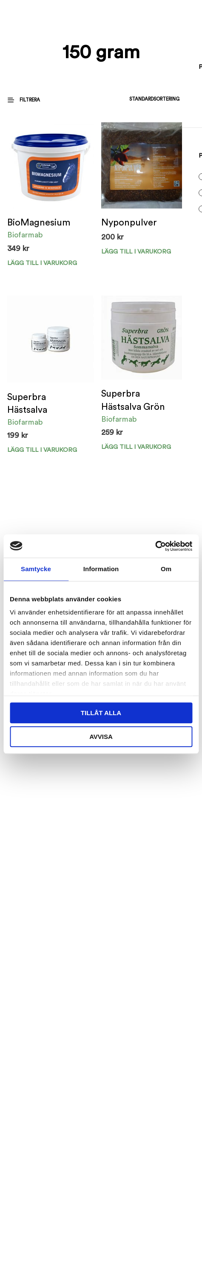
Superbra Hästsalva (27, 403)
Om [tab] (166, 568)
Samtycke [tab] (36, 568)
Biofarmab (25, 235)
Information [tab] (101, 568)
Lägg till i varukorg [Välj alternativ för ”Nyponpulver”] (136, 251)
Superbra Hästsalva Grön (133, 400)
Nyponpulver (129, 222)
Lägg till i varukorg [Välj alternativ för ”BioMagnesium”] (42, 263)
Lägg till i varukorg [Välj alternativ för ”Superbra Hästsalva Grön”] (136, 447)
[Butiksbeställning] (133, 99)
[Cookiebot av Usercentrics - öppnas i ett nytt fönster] (155, 546)
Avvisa (101, 736)
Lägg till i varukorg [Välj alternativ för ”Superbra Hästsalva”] (42, 450)
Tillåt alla (101, 712)
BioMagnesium (38, 222)
